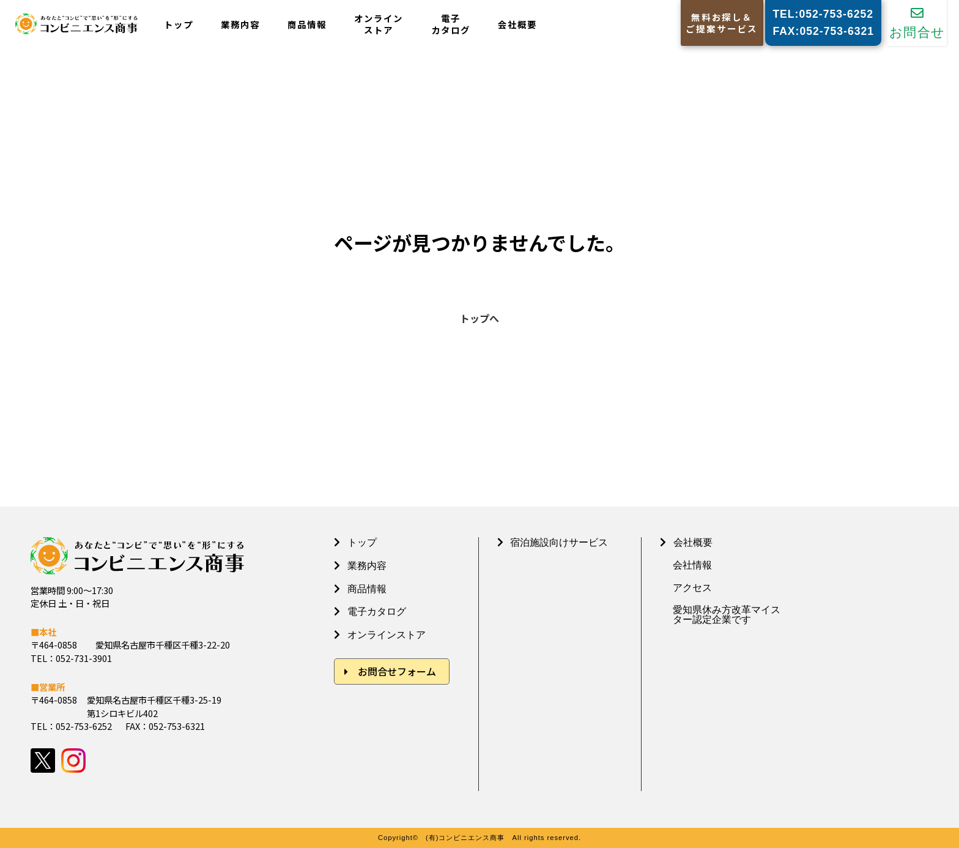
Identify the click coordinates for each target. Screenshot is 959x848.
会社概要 (517, 25)
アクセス (692, 588)
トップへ (479, 318)
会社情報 (692, 565)
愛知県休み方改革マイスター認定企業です (726, 615)
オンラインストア (378, 24)
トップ (178, 25)
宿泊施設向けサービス (559, 542)
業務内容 (240, 25)
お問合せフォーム (397, 671)
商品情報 (307, 25)
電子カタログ (450, 24)
